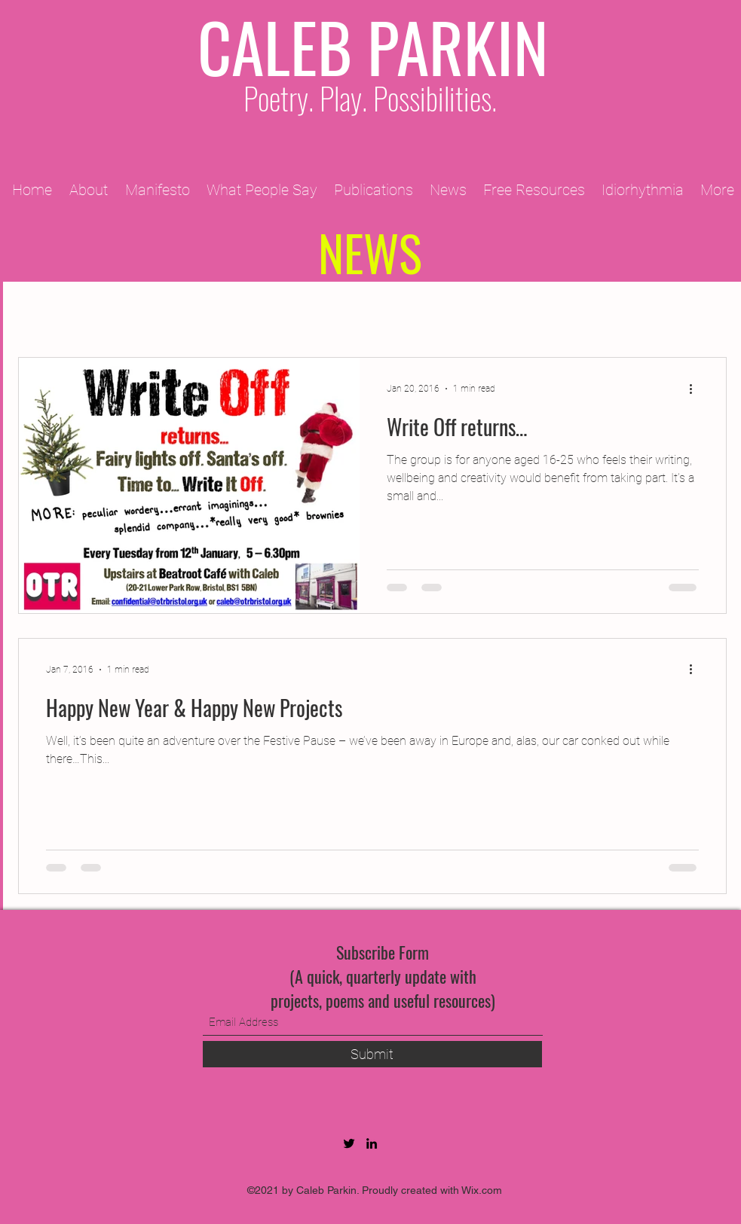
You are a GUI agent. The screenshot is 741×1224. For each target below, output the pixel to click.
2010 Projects (371, 312)
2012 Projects (486, 312)
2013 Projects (601, 312)
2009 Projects (143, 312)
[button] (707, 314)
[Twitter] (349, 1143)
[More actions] (696, 389)
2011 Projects (257, 312)
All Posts (44, 312)
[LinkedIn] (371, 1143)
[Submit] (372, 1054)
